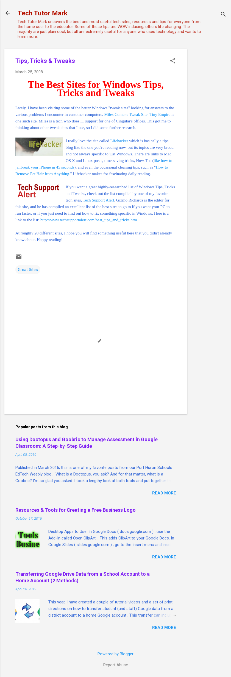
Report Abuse (115, 664)
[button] (172, 61)
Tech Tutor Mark (43, 13)
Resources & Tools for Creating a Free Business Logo (75, 510)
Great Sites (28, 269)
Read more (164, 493)
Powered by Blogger (115, 653)
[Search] (223, 15)
